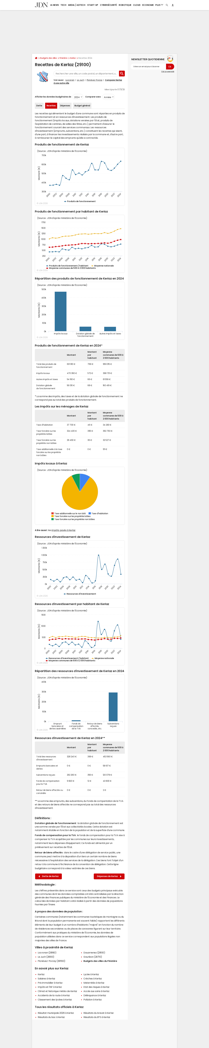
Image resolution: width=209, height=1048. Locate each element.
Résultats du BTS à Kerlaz (96, 1017)
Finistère (63, 58)
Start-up (92, 5)
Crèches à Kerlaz (92, 978)
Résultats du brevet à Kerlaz (98, 1013)
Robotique (125, 5)
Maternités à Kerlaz (93, 983)
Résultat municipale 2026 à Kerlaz (56, 1013)
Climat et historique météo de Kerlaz (57, 991)
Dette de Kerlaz (49, 876)
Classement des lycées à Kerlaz (55, 999)
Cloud (136, 5)
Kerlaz (73, 58)
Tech (63, 5)
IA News (54, 5)
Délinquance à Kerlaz (94, 995)
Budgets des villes (48, 58)
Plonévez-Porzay (94, 80)
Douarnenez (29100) (94, 952)
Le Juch (80, 80)
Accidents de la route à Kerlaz (54, 995)
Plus (159, 5)
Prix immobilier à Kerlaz (50, 983)
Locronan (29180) (47, 952)
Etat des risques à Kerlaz (96, 987)
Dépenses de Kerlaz (109, 876)
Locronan (69, 80)
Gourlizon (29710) (92, 957)
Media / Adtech (76, 5)
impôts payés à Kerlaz (63, 530)
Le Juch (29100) (46, 957)
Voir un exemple (167, 71)
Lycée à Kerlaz (91, 974)
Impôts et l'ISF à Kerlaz (50, 987)
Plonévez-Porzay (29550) (51, 961)
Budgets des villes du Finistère (100, 961)
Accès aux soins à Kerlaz (96, 991)
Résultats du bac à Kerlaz (51, 1017)
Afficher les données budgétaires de (53, 97)
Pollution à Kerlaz (92, 999)
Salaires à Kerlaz (46, 978)
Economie (148, 5)
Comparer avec (93, 97)
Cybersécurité (108, 5)
